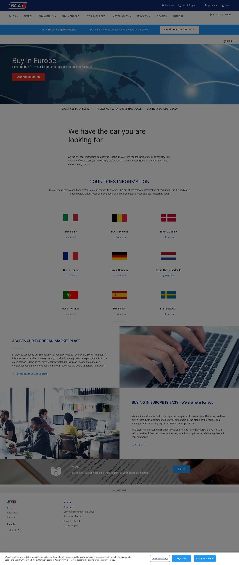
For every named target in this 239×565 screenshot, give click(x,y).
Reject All (181, 561)
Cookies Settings (160, 561)
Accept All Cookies (204, 561)
